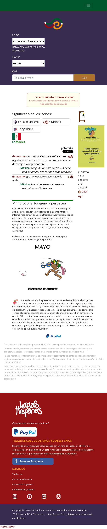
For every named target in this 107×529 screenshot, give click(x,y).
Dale (84, 78)
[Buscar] (43, 77)
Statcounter (7, 527)
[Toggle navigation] (88, 5)
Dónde (16, 57)
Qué (14, 71)
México (20, 142)
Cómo (15, 35)
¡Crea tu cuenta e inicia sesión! (53, 97)
